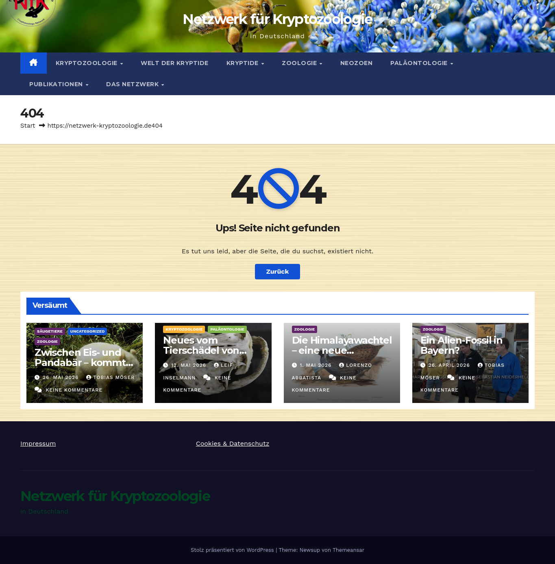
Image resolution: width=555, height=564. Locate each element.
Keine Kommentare (74, 390)
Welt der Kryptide (175, 63)
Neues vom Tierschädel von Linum (201, 350)
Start (27, 125)
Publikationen (57, 84)
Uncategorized (87, 331)
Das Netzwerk (133, 84)
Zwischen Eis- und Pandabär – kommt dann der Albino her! (84, 362)
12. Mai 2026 (189, 365)
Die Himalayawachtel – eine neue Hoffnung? (342, 350)
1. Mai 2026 (316, 365)
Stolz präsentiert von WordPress (233, 550)
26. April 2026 (450, 365)
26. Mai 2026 (62, 377)
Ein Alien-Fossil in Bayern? (461, 345)
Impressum (38, 443)
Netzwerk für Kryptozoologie (277, 19)
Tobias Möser (110, 377)
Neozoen (356, 63)
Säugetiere (50, 331)
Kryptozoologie (88, 63)
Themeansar (348, 550)
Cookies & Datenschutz (233, 443)
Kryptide (243, 63)
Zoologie (300, 63)
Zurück (277, 271)
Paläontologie (419, 63)
